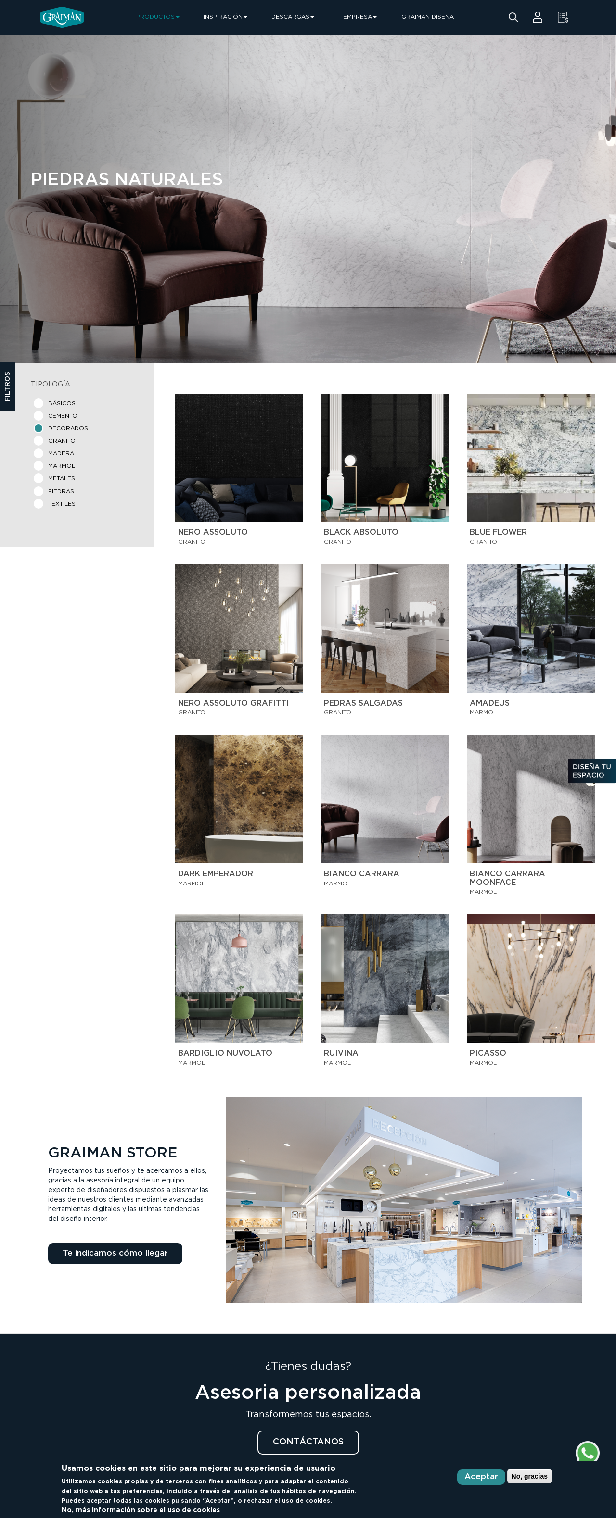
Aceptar (481, 1477)
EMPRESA (360, 17)
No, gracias (530, 1476)
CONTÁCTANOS (308, 1442)
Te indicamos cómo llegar (115, 1253)
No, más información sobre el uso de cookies (141, 1510)
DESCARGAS (292, 17)
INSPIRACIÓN (225, 17)
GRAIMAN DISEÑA (427, 17)
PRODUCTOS (158, 17)
